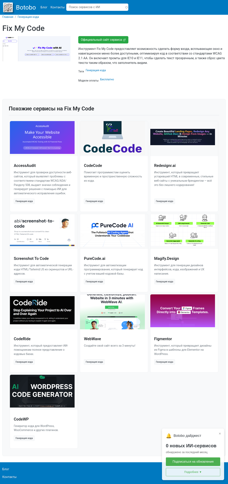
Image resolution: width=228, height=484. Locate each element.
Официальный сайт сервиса (103, 40)
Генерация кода (28, 17)
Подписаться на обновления (192, 461)
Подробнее (193, 472)
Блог (44, 7)
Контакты (57, 7)
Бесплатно (107, 79)
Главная (7, 17)
